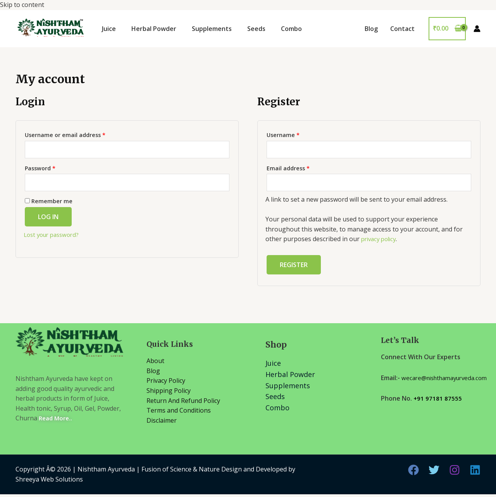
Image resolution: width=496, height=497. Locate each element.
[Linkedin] (475, 473)
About (155, 363)
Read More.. (56, 421)
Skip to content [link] (248, 248)
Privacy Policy (165, 383)
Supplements (212, 28)
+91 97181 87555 (437, 411)
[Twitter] (434, 473)
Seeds (256, 28)
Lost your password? (54, 237)
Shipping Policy (168, 393)
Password (40, 169)
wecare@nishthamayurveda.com (427, 390)
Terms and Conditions (178, 413)
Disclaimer (161, 423)
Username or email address (65, 135)
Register (294, 268)
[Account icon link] (477, 28)
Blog (371, 28)
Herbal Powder (153, 28)
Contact (402, 28)
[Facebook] (413, 473)
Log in (48, 219)
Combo (291, 28)
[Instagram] (454, 473)
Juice (109, 28)
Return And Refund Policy (183, 403)
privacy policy (380, 241)
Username (283, 135)
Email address (288, 169)
